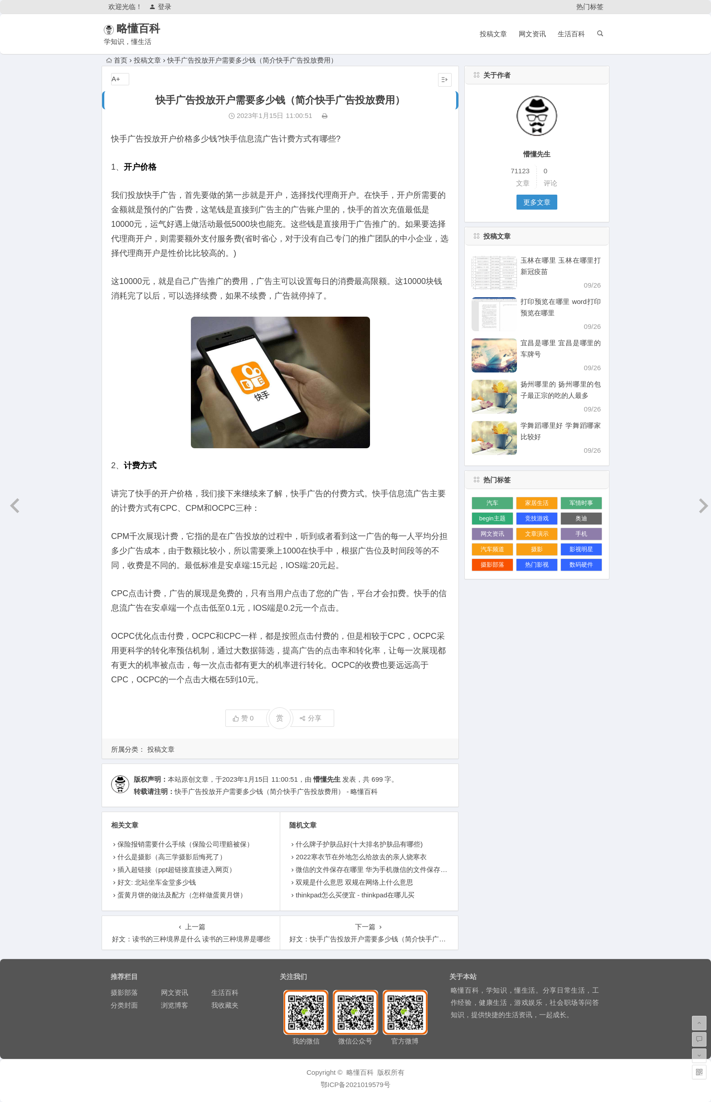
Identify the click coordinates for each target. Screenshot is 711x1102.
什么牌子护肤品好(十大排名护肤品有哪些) (359, 844)
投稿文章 (493, 34)
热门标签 (590, 6)
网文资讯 (532, 34)
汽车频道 (492, 549)
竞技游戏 (537, 518)
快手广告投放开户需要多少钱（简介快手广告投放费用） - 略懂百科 (276, 791)
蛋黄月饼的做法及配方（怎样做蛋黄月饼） (182, 895)
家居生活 (537, 503)
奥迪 (581, 518)
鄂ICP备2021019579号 (355, 1084)
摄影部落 (492, 564)
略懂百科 (150, 28)
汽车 (492, 503)
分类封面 (124, 1005)
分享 (310, 718)
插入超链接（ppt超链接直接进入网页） (176, 869)
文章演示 (537, 533)
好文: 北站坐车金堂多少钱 (156, 882)
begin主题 (492, 518)
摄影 (537, 549)
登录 (160, 6)
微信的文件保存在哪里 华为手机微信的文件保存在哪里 (378, 869)
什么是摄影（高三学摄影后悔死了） (171, 857)
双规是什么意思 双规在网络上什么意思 (354, 882)
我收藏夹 (225, 1005)
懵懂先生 (327, 779)
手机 (581, 533)
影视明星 (581, 549)
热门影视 (537, 564)
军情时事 (581, 503)
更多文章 (536, 202)
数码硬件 (581, 564)
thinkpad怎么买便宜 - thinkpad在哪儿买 (355, 895)
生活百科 (571, 34)
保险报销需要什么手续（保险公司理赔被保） (185, 844)
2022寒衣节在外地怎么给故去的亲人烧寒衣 (361, 857)
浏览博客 (174, 1005)
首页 (116, 60)
